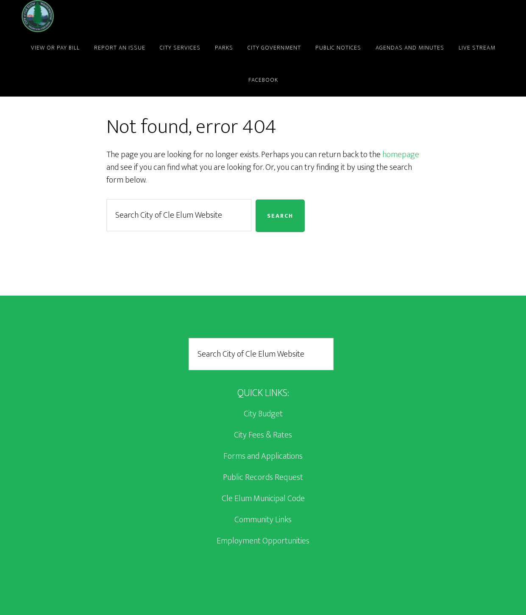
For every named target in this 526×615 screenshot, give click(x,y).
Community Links (263, 519)
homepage (400, 154)
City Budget (263, 414)
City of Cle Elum (98, 16)
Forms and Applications (263, 456)
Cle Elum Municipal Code (263, 498)
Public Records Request (263, 477)
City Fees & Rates (263, 435)
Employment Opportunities (263, 541)
